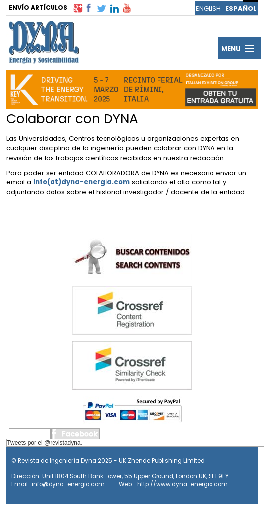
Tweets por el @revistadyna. (44, 442)
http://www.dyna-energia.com (182, 484)
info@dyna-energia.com (68, 484)
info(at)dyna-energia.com (81, 182)
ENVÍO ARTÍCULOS (38, 7)
